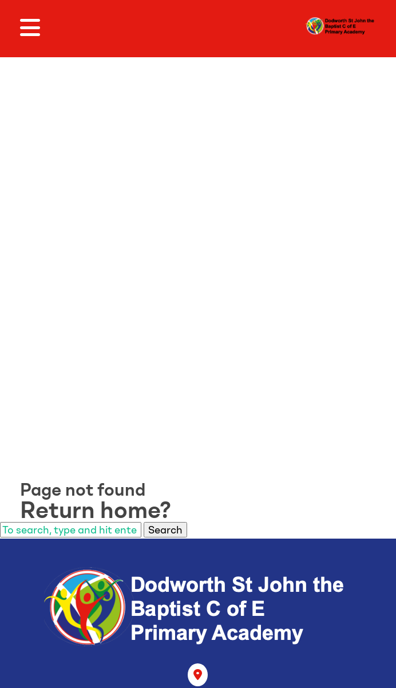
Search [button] (165, 530)
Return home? (95, 510)
